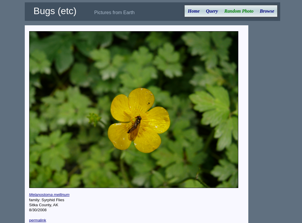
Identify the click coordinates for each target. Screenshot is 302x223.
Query (212, 11)
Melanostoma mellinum (49, 194)
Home (194, 11)
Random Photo (238, 11)
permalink (37, 220)
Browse (267, 11)
